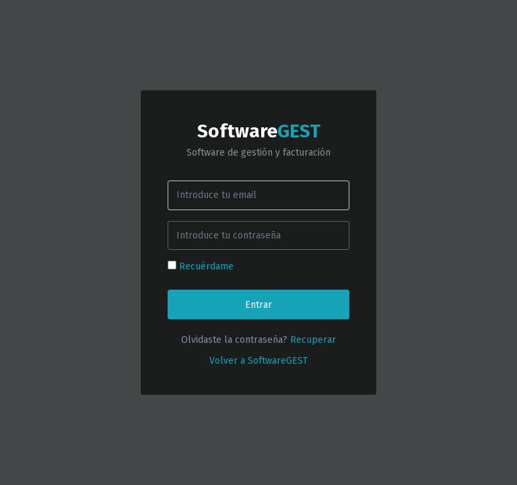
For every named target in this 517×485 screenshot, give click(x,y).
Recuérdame (206, 266)
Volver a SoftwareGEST (258, 360)
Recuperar (313, 340)
